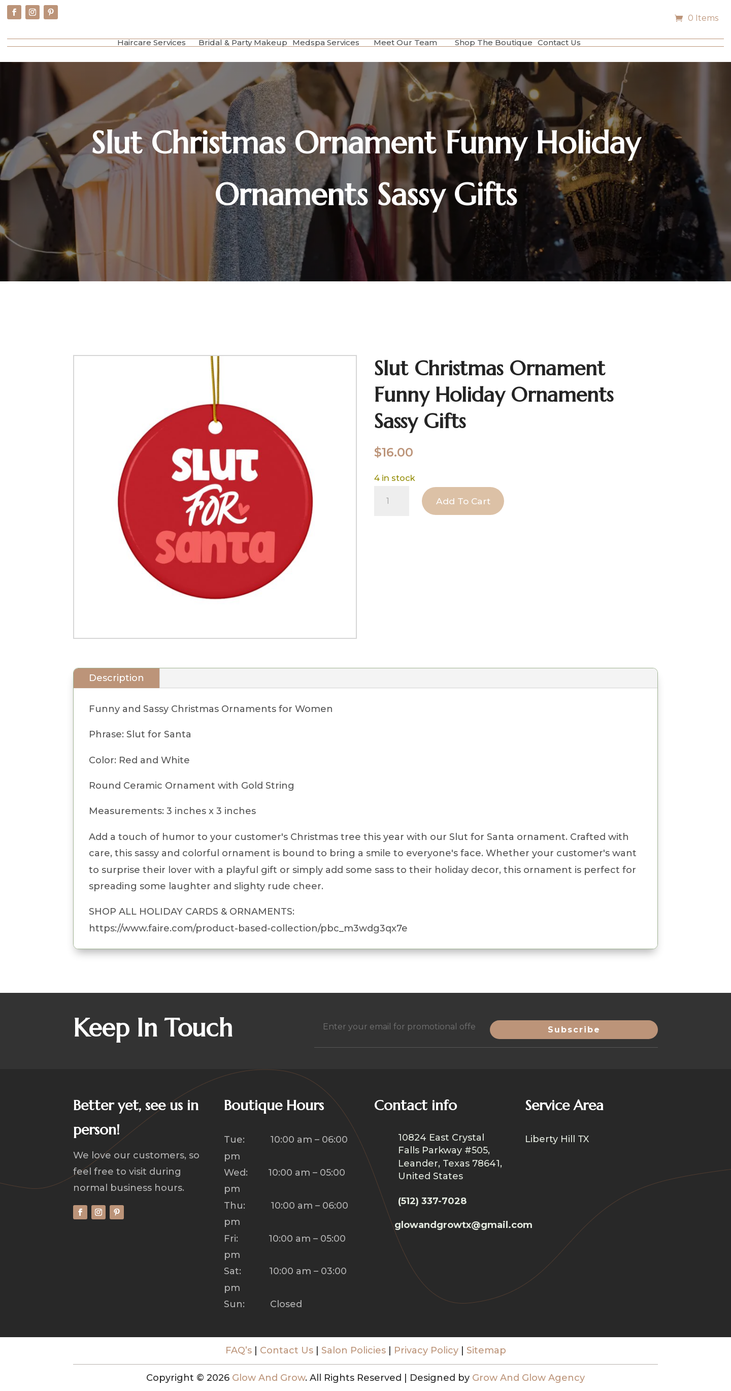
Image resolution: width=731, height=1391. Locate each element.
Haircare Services (151, 42)
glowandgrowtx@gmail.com (463, 1225)
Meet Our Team (405, 42)
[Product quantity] (391, 501)
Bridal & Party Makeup (242, 42)
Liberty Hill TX (557, 1140)
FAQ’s (238, 1350)
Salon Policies (353, 1350)
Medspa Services (325, 42)
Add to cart (465, 501)
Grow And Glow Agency (528, 1377)
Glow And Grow (268, 1377)
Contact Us (559, 42)
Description (116, 678)
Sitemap (486, 1350)
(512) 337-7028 (432, 1201)
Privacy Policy (426, 1350)
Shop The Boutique (494, 42)
